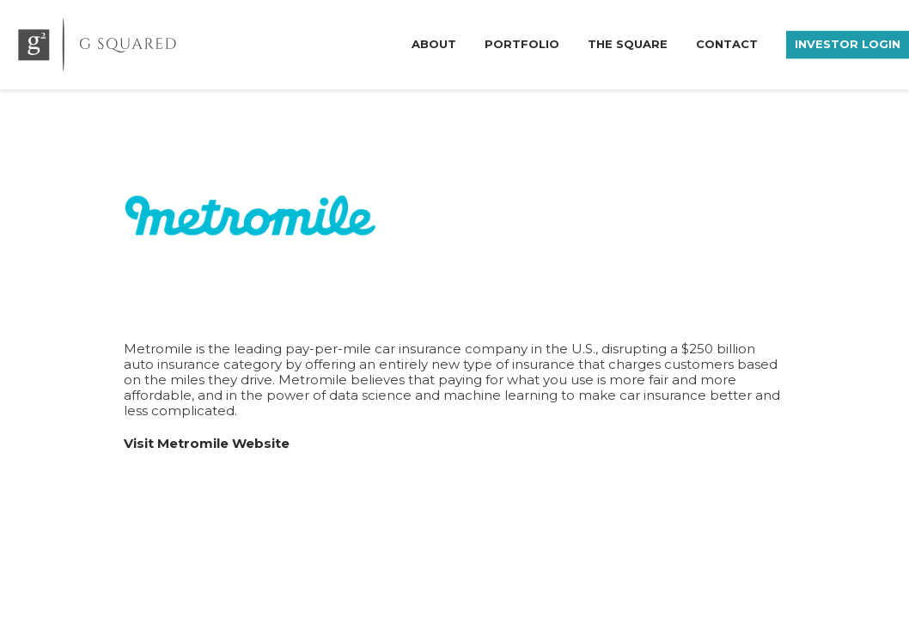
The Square (628, 43)
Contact (727, 43)
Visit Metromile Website (207, 443)
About (434, 43)
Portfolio (522, 43)
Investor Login (847, 43)
